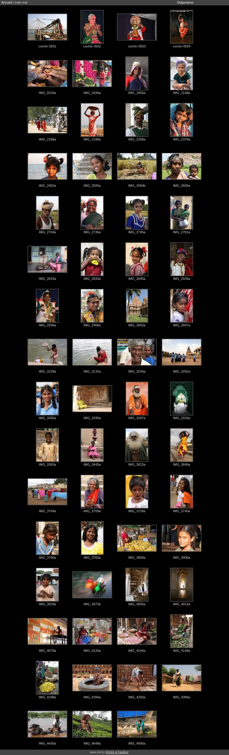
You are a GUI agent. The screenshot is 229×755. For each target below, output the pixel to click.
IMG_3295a (91, 418)
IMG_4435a (47, 743)
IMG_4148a (181, 650)
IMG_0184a (91, 93)
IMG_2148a (181, 93)
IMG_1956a (136, 93)
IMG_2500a (91, 185)
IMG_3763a (91, 557)
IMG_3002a (136, 325)
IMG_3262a (181, 371)
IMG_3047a (181, 325)
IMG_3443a (91, 464)
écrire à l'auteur (117, 752)
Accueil (6, 2)
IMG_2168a (47, 139)
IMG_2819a (47, 278)
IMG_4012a (181, 604)
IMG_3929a (47, 604)
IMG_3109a (47, 371)
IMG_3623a (136, 464)
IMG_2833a (91, 278)
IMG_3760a (47, 557)
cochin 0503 (137, 46)
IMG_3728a (136, 511)
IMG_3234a (136, 371)
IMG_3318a (181, 418)
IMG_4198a (47, 697)
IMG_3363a (47, 464)
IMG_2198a (91, 139)
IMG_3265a (47, 418)
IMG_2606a (181, 185)
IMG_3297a (136, 418)
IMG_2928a (181, 278)
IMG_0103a (47, 93)
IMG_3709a (91, 511)
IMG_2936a (47, 325)
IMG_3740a (181, 511)
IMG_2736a (91, 232)
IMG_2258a (136, 139)
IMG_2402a (47, 185)
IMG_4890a (136, 743)
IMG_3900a (181, 557)
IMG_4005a (136, 604)
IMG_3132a (91, 371)
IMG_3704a (47, 511)
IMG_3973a (91, 604)
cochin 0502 (92, 46)
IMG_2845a (136, 278)
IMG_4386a (181, 697)
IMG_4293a (136, 697)
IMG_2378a (181, 139)
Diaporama (185, 2)
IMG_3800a (136, 557)
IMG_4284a (91, 697)
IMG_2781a (181, 232)
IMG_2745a (136, 232)
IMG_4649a (91, 743)
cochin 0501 (47, 46)
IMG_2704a (47, 232)
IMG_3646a (181, 464)
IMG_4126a (91, 650)
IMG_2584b (136, 185)
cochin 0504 (181, 46)
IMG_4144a (136, 650)
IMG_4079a (47, 650)
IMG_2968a (91, 325)
